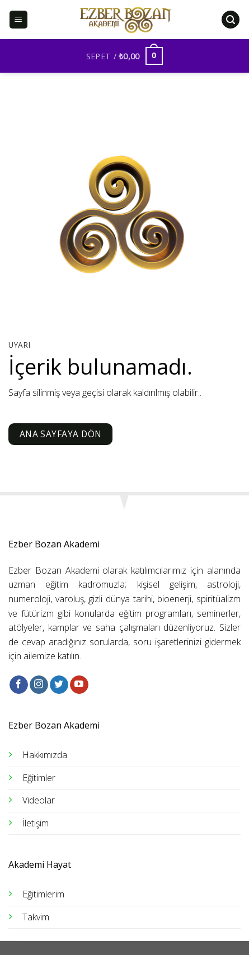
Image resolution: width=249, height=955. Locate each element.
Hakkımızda (44, 755)
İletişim (35, 823)
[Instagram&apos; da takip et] (39, 684)
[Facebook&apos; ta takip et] (19, 684)
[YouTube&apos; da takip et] (79, 684)
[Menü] (19, 20)
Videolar (38, 800)
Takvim (35, 917)
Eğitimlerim (43, 894)
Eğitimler (38, 778)
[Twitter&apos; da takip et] (59, 684)
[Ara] (230, 20)
